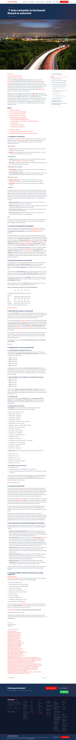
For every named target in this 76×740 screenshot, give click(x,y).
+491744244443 (64, 1)
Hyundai (9, 501)
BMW (24, 500)
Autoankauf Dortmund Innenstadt (15, 641)
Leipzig (28, 243)
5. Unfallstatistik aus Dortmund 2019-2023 (17, 117)
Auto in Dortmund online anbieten (15, 76)
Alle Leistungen (26, 719)
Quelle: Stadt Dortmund (12, 307)
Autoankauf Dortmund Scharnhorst (15, 645)
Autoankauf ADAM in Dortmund (14, 578)
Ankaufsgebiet (48, 1)
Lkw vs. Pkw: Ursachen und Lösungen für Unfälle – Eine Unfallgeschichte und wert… (25, 660)
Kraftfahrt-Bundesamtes (34, 229)
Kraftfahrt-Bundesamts (21, 322)
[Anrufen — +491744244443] (9, 712)
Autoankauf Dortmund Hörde (14, 639)
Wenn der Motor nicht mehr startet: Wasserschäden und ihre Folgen (22, 661)
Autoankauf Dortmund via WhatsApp (15, 77)
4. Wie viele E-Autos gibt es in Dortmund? (17, 115)
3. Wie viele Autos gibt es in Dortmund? (17, 113)
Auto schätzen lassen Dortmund (14, 649)
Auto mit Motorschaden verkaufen (25, 705)
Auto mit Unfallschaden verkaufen (64, 729)
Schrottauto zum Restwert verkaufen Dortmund (17, 652)
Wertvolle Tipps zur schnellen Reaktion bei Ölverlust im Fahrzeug (21, 662)
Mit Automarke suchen (40, 1)
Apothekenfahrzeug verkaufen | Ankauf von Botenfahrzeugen (57, 713)
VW (31, 701)
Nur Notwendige (56, 737)
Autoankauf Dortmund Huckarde (14, 640)
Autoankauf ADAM (21, 604)
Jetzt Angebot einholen (12, 576)
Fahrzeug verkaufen (64, 702)
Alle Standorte (41, 714)
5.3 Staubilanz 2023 (14, 123)
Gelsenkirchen (19, 328)
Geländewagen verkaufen (25, 717)
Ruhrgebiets (39, 81)
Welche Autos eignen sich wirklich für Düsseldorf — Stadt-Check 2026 (49, 713)
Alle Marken (33, 713)
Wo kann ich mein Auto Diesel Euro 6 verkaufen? (17, 670)
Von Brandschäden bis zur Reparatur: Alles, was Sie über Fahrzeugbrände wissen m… (25, 664)
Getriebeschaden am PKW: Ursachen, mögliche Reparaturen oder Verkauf (23, 668)
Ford (31, 708)
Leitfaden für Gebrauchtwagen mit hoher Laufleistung (19, 673)
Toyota (43, 500)
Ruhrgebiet (19, 140)
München (23, 243)
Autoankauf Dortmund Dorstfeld (14, 635)
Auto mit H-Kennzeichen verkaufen (64, 720)
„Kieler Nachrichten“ (37, 231)
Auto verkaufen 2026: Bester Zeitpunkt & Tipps (49, 702)
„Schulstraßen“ (17, 190)
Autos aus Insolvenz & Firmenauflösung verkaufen (57, 703)
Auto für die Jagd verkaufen (65, 717)
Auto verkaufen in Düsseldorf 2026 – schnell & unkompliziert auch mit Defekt (49, 706)
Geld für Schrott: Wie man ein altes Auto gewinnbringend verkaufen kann (23, 669)
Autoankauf (12, 1)
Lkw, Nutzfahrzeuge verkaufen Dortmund (16, 654)
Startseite (25, 1)
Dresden (31, 328)
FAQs (54, 1)
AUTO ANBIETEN (31, 1)
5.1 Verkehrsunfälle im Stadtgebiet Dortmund (19, 119)
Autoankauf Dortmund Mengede (14, 644)
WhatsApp (64, 692)
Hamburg (19, 243)
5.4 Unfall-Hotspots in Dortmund (17, 124)
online (24, 605)
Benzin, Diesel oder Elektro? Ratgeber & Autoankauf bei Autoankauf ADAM (57, 718)
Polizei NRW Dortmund (15, 482)
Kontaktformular (51, 688)
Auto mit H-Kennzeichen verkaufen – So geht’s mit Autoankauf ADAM (57, 728)
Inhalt (52, 77)
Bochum (39, 709)
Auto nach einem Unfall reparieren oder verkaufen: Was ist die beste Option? (23, 666)
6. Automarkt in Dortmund (14, 129)
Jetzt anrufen (10, 74)
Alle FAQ (64, 732)
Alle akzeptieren (64, 737)
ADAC (44, 371)
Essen (15, 238)
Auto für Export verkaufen (25, 702)
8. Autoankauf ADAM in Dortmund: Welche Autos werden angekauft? (23, 133)
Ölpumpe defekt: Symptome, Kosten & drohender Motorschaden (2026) (49, 710)
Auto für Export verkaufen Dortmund (15, 648)
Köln (40, 240)
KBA (11, 344)
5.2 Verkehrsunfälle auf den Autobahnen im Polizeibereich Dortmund (24, 121)
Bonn (39, 701)
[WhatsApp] (11, 712)
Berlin (9, 240)
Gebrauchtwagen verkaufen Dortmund (15, 651)
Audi (20, 500)
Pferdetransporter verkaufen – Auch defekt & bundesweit (57, 708)
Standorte (64, 706)
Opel (31, 706)
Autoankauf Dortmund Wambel (14, 647)
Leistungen (64, 707)
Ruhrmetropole (11, 81)
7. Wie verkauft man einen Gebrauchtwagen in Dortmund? (21, 131)
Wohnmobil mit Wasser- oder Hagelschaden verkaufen (56, 723)
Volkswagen (16, 500)
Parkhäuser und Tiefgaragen (22, 160)
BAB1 (24, 390)
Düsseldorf (32, 240)
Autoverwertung (26, 712)
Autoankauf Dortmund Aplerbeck (14, 632)
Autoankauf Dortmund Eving (13, 636)
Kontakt (63, 709)
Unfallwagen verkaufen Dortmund (15, 656)
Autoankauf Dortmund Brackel (14, 634)
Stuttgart (41, 241)
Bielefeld (31, 326)
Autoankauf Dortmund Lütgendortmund (16, 643)
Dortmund (10, 83)
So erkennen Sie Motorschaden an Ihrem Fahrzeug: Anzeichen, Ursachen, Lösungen (25, 665)
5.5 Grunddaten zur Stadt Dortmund (17, 126)
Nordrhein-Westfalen (26, 241)
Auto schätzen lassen (25, 709)
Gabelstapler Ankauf (25, 715)
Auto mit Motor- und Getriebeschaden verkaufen (65, 725)
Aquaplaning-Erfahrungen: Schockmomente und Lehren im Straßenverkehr (23, 657)
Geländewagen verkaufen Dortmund (15, 653)
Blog (57, 1)
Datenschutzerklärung (30, 738)
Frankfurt (9, 245)
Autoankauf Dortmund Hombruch (14, 637)
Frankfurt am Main (40, 707)
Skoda (32, 711)
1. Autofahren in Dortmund (14, 110)
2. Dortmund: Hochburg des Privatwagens (17, 112)
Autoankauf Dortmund (12, 631)
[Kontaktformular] (14, 712)
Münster (19, 326)
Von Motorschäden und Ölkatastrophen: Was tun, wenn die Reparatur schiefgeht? (24, 658)
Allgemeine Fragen (64, 715)
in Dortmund (39, 537)
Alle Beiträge (11, 677)
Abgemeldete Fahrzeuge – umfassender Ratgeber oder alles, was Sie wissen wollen (25, 671)
